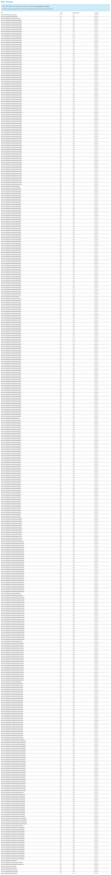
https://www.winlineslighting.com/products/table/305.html (11, 285)
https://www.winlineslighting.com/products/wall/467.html (11, 434)
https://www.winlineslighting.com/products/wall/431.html (11, 501)
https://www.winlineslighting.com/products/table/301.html (11, 292)
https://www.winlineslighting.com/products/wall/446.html (11, 473)
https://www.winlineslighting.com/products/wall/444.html (11, 477)
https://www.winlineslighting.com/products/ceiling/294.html (11, 29)
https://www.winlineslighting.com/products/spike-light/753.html (12, 722)
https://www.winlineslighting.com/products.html (9, 16)
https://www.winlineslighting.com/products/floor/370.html (11, 396)
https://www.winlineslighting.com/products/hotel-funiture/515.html (12, 541)
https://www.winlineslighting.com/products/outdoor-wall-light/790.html (13, 762)
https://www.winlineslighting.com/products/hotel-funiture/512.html (12, 547)
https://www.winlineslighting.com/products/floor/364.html (11, 407)
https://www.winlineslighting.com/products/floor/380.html (11, 377)
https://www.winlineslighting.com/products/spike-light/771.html (12, 689)
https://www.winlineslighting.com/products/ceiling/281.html (11, 53)
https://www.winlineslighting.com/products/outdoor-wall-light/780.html (13, 781)
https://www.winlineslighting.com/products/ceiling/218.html (11, 169)
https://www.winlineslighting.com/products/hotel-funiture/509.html (12, 552)
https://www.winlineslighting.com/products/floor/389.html (11, 361)
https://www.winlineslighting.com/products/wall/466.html (11, 436)
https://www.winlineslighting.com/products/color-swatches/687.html (12, 836)
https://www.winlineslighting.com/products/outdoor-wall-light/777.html (13, 786)
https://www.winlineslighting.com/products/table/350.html (11, 202)
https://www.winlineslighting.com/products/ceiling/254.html (11, 103)
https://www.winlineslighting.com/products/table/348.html (11, 206)
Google (36, 6)
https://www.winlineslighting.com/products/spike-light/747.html (12, 733)
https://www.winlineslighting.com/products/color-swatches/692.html (12, 845)
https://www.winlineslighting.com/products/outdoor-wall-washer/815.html (13, 823)
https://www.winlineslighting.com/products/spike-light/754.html (12, 720)
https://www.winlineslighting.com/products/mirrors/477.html (11, 536)
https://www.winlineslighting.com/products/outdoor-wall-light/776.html (13, 788)
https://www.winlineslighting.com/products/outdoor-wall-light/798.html (13, 748)
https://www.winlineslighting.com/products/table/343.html (11, 215)
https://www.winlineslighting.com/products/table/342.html (11, 217)
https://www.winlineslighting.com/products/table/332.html (11, 235)
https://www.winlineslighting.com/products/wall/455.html (11, 456)
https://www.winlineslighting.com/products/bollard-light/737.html (12, 655)
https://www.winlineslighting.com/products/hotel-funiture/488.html (12, 591)
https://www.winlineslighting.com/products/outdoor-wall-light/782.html (13, 777)
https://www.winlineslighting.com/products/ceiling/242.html (11, 125)
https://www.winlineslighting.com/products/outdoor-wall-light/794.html (13, 755)
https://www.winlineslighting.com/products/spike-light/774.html (12, 683)
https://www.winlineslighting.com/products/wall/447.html (11, 471)
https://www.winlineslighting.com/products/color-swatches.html (12, 825)
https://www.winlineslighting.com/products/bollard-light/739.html (12, 652)
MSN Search (41, 6)
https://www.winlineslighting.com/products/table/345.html (11, 211)
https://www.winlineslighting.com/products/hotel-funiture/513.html (12, 545)
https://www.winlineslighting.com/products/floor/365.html (11, 405)
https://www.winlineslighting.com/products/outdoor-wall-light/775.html (13, 790)
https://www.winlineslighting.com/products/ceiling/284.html (11, 47)
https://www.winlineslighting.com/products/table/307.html (11, 281)
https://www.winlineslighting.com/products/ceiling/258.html (11, 95)
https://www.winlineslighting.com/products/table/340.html (11, 221)
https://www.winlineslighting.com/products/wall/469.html (11, 431)
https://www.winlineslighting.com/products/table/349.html (11, 204)
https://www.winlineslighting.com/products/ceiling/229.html (11, 149)
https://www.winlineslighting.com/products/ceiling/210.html (11, 184)
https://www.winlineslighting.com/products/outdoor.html (10, 593)
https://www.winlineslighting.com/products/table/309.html (11, 278)
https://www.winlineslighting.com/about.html (9, 860)
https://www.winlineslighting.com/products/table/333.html (11, 233)
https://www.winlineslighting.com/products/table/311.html (11, 274)
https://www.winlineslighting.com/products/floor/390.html (11, 359)
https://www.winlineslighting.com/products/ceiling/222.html (11, 162)
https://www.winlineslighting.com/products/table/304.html (11, 287)
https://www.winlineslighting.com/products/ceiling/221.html (11, 163)
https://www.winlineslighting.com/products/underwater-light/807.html (13, 807)
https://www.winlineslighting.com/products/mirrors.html (10, 515)
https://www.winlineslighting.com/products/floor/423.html (11, 298)
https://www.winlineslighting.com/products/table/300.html (11, 294)
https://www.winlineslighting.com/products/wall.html (10, 418)
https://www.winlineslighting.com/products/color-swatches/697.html (12, 854)
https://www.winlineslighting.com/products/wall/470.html (11, 429)
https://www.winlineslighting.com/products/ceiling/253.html (11, 104)
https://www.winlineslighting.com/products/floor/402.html (11, 337)
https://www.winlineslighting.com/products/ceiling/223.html (11, 160)
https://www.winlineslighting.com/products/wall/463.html (11, 442)
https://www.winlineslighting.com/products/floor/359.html (11, 416)
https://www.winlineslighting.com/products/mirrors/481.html (11, 528)
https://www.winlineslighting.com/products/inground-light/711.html (12, 619)
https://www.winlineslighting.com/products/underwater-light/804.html (13, 812)
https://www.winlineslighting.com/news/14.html (9, 869)
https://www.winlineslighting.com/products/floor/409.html (11, 324)
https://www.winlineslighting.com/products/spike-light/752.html (12, 724)
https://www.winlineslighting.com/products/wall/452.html (11, 462)
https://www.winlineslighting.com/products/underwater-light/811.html (13, 799)
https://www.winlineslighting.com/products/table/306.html (11, 283)
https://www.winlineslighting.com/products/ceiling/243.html (11, 123)
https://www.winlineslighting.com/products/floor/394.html (11, 351)
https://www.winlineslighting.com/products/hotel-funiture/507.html (12, 556)
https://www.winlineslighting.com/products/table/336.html (11, 228)
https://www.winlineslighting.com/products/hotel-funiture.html (12, 539)
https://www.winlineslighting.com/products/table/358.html (11, 187)
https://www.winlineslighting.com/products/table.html (10, 186)
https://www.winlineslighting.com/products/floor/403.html (11, 335)
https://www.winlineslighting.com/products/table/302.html (11, 291)
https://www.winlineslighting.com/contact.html (9, 873)
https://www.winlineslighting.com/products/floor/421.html (11, 302)
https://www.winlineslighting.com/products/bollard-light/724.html (12, 679)
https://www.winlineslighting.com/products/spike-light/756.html (12, 716)
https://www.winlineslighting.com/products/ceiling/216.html (11, 173)
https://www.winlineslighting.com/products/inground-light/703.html (12, 633)
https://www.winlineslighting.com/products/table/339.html (11, 222)
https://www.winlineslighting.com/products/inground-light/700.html (12, 639)
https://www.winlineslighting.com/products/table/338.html (11, 224)
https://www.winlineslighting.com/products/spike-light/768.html (12, 694)
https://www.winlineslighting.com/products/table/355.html (11, 193)
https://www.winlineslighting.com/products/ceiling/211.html (11, 182)
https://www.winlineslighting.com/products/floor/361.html (11, 412)
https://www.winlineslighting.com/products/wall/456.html (11, 455)
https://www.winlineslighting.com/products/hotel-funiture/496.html (12, 576)
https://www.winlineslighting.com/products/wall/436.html (11, 491)
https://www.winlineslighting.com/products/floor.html (10, 296)
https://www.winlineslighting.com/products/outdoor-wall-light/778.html (13, 784)
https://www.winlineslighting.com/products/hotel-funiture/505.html (12, 560)
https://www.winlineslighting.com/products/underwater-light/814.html (13, 794)
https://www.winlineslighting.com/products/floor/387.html (11, 364)
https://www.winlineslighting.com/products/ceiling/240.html (11, 128)
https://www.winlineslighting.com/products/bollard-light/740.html (12, 650)
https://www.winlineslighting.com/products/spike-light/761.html (12, 707)
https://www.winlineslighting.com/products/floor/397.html (11, 346)
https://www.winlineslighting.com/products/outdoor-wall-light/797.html (13, 749)
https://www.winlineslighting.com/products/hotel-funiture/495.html (12, 578)
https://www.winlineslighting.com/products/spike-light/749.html (12, 729)
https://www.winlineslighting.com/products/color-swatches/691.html (12, 843)
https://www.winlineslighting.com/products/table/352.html (11, 198)
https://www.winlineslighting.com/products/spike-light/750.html (12, 727)
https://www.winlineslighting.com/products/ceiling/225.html (11, 156)
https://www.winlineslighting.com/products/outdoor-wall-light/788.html (13, 766)
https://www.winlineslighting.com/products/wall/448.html (11, 469)
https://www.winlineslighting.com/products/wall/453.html (11, 460)
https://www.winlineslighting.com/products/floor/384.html (11, 370)
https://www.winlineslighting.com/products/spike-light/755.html (12, 718)
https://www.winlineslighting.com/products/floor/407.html (11, 327)
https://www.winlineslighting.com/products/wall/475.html (11, 420)
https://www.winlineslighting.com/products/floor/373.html (11, 390)
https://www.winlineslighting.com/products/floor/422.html (11, 300)
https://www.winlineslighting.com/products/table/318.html (11, 261)
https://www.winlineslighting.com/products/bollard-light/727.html (12, 674)
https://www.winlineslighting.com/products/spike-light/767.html (12, 696)
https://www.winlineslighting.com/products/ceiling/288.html (11, 40)
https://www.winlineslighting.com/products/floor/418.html (11, 307)
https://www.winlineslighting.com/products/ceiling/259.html (11, 93)
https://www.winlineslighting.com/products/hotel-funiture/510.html (12, 550)
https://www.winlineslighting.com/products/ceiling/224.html (11, 158)
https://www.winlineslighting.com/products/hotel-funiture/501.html (12, 567)
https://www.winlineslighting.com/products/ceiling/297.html (11, 23)
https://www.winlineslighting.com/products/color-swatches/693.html (12, 847)
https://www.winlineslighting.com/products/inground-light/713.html (12, 615)
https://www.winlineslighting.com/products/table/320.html (11, 257)
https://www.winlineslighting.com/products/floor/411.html (11, 320)
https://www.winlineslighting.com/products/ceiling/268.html (11, 77)
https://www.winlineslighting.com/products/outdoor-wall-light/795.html (13, 753)
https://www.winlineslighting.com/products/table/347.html (11, 208)
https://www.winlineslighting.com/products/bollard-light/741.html (12, 648)
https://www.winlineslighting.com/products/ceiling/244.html (11, 121)
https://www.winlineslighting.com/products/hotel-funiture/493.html (12, 582)
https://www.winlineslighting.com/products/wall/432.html (11, 499)
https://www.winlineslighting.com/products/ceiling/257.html (11, 97)
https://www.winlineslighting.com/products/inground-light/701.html (12, 637)
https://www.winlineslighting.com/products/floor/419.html (11, 305)
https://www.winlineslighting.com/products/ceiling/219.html (11, 167)
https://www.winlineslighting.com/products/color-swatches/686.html (12, 834)
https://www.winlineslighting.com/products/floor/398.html (11, 344)
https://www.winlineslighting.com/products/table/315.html (11, 267)
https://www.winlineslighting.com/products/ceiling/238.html (11, 132)
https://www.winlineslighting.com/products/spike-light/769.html (12, 692)
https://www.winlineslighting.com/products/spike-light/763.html (12, 703)
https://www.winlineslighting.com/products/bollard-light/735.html (12, 659)
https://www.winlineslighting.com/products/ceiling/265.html (11, 82)
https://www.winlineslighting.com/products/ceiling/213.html (11, 178)
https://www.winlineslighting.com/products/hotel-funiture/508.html (12, 554)
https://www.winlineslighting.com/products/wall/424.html (11, 514)
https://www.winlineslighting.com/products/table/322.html (11, 254)
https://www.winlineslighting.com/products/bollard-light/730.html (12, 668)
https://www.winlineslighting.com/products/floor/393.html (11, 353)
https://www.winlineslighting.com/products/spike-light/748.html (12, 731)
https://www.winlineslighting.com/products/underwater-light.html (12, 792)
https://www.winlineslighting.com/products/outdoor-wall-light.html (12, 738)
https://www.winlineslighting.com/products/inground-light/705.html (12, 630)
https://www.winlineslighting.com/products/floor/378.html (11, 381)
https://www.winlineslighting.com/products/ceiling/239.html (11, 130)
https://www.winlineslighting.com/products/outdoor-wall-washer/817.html (13, 819)
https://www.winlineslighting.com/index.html (9, 14)
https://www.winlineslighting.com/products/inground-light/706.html (12, 628)
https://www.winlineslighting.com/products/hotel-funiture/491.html (12, 585)
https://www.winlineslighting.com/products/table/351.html (11, 200)
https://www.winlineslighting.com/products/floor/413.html (11, 316)
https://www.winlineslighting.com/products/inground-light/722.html (12, 598)
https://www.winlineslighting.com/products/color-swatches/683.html (12, 829)
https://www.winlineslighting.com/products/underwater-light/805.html (13, 810)
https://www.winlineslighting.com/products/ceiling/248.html (11, 114)
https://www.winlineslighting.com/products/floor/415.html (11, 313)
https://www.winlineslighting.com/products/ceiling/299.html (11, 20)
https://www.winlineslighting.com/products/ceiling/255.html (11, 101)
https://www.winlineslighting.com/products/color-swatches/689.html (12, 840)
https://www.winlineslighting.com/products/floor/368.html (11, 399)
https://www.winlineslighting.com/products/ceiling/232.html (11, 143)
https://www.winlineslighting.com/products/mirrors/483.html (11, 525)
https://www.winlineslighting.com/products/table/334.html (11, 232)
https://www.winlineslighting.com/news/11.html (9, 871)
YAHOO (47, 6)
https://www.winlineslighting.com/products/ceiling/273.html (11, 68)
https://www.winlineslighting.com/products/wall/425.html (11, 512)
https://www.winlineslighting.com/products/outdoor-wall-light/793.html (13, 757)
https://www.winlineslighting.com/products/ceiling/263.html (11, 86)
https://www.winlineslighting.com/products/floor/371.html (11, 394)
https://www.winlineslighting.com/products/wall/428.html (11, 506)
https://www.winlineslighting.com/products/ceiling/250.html (11, 110)
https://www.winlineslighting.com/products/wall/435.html (11, 493)
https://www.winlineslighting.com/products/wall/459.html (11, 449)
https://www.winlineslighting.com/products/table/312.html (11, 272)
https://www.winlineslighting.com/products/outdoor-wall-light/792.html (13, 759)
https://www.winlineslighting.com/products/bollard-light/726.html (12, 676)
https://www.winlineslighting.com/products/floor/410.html (11, 322)
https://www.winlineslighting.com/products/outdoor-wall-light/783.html (13, 775)
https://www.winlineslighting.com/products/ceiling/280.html (11, 55)
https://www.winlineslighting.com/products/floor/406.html (11, 329)
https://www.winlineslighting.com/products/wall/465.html (11, 438)
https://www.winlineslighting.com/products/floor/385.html (11, 368)
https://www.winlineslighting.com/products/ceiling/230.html (11, 147)
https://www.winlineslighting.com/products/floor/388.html (11, 362)
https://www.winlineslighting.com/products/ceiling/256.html (11, 99)
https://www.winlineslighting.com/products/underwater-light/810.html (13, 801)
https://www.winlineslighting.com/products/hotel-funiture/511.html (12, 549)
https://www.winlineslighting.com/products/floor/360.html (11, 414)
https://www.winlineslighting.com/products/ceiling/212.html (11, 180)
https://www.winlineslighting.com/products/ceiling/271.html (11, 71)
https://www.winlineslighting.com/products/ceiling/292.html (11, 33)
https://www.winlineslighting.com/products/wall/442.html (11, 480)
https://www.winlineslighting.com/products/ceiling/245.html (11, 119)
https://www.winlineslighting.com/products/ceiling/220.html (11, 165)
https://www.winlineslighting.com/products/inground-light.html (12, 595)
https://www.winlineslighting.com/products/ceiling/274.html (11, 66)
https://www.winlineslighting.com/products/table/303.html (11, 289)
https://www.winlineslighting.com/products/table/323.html (11, 252)
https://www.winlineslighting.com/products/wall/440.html (11, 484)
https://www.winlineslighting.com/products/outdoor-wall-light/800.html (13, 744)
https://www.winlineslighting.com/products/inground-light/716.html (12, 609)
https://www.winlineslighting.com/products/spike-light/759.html (12, 711)
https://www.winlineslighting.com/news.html (8, 867)
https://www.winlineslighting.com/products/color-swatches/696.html (12, 853)
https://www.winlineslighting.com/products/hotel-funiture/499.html (12, 571)
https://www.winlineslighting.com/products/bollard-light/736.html (12, 657)
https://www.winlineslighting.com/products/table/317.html (11, 263)
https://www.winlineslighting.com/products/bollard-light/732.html (12, 665)
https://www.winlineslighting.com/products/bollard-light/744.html (12, 643)
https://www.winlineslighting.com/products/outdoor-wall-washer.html (13, 816)
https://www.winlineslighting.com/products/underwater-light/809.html (13, 803)
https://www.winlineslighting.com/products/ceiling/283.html (11, 49)
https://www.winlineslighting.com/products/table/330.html (11, 239)
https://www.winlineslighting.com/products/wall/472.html (11, 425)
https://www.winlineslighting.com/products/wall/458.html (11, 451)
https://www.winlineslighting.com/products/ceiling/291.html (11, 34)
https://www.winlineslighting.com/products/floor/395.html (11, 350)
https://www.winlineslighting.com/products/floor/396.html (11, 348)
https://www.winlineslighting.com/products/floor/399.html (11, 342)
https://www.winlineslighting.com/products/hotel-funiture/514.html (12, 543)
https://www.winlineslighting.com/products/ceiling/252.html (11, 106)
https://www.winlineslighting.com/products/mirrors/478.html (11, 534)
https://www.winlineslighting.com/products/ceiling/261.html (11, 90)
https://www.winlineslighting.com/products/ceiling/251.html (11, 108)
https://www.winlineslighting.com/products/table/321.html (11, 256)
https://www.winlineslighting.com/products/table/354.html (11, 195)
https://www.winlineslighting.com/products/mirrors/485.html (11, 521)
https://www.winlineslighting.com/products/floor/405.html (11, 331)
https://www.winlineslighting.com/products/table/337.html (11, 226)
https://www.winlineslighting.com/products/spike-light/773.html (12, 685)
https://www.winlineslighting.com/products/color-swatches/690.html (12, 842)
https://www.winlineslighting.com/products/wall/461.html (11, 445)
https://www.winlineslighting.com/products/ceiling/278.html (11, 58)
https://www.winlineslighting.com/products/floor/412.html (11, 318)
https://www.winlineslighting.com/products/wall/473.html (11, 423)
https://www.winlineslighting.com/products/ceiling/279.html (11, 57)
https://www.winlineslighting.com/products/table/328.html (11, 243)
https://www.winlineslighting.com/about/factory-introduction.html (12, 864)
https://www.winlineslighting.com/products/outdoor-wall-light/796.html (13, 751)
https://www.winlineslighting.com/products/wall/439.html (11, 486)
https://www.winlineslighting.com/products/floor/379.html (11, 379)
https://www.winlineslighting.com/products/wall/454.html (11, 458)
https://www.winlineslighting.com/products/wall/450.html (11, 466)
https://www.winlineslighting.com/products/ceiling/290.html (11, 36)
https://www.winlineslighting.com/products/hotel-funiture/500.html (12, 569)
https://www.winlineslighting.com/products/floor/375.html (11, 386)
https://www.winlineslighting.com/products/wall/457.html (11, 453)
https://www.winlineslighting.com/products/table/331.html (11, 237)
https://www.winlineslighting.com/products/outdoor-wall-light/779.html (13, 783)
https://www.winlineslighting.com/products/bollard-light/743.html (12, 644)
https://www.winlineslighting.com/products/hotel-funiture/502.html (12, 565)
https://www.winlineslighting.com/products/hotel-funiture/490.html (12, 587)
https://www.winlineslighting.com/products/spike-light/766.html (12, 698)
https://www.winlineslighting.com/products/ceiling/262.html (11, 88)
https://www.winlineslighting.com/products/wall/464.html (11, 440)
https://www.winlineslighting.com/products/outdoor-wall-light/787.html (13, 768)
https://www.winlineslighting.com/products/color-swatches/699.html (12, 858)
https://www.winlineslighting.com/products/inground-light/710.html (12, 620)
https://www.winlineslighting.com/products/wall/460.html (11, 447)
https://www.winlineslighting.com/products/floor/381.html (11, 375)
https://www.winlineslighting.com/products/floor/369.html (11, 397)
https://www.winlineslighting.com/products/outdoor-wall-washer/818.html (13, 818)
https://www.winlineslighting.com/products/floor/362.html (11, 410)
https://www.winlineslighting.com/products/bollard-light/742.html (12, 646)
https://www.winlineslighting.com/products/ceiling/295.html (11, 27)
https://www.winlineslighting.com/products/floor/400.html (11, 340)
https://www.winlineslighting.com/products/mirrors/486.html (11, 519)
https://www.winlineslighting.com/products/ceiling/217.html (11, 171)
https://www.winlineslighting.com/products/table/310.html (11, 276)
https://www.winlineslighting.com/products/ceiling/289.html (11, 38)
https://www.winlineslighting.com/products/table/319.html (11, 259)
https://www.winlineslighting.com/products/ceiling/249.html (11, 112)
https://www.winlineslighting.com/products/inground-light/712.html (12, 617)
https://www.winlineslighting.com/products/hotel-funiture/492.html (12, 584)
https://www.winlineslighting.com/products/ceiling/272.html (11, 69)
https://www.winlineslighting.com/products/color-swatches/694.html (12, 849)
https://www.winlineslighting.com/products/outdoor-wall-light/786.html (13, 770)
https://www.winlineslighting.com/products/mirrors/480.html (11, 530)
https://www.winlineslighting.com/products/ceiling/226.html (11, 154)
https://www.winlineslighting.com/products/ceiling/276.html (11, 62)
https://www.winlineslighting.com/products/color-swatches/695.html (12, 851)
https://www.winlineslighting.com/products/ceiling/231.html (11, 145)
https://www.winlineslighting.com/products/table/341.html (11, 219)
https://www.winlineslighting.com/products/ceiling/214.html (11, 176)
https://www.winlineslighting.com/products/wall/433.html (11, 497)
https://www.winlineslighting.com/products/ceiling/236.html (11, 136)
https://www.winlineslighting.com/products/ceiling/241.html (11, 127)
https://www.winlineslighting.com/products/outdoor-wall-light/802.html (13, 740)
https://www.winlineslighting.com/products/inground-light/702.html (12, 635)
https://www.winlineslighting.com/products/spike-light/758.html (12, 713)
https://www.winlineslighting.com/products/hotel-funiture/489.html (12, 589)
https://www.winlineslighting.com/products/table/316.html (11, 265)
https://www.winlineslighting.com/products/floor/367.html (11, 401)
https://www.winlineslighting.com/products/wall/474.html (11, 421)
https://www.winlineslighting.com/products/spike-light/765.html (12, 700)
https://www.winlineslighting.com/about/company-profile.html (11, 862)
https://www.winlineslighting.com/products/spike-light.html (11, 681)
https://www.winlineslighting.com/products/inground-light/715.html (12, 611)
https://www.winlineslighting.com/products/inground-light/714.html (12, 613)
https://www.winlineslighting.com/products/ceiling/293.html (11, 31)
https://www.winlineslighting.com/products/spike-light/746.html (12, 735)
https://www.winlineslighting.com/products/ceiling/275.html (11, 64)
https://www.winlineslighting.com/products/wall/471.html (11, 427)
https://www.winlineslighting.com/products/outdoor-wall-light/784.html (13, 773)
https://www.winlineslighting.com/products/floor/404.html (11, 333)
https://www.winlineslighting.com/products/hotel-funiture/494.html (12, 580)
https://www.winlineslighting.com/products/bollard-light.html (11, 641)
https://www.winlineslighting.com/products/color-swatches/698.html (12, 856)
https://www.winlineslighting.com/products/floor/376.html (11, 385)
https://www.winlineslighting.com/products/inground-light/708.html (12, 624)
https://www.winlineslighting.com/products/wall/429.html (11, 504)
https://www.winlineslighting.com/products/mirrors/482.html (11, 526)
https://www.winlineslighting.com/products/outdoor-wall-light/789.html (13, 764)
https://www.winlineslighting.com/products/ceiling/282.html (11, 51)
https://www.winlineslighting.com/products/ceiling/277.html (11, 60)
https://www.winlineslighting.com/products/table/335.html (11, 230)
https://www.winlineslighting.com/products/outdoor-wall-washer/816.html (13, 821)
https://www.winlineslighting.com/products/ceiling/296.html (11, 25)
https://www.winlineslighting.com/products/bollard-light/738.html (12, 654)
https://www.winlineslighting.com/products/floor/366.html (11, 403)
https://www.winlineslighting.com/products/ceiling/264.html (11, 84)
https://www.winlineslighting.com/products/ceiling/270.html (11, 73)
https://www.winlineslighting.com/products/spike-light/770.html (12, 690)
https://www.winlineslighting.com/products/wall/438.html (11, 488)
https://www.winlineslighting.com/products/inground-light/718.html (12, 606)
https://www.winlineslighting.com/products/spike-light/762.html (12, 705)
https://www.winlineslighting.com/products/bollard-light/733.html (12, 663)
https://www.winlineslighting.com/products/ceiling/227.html (11, 152)
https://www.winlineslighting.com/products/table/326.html (11, 246)
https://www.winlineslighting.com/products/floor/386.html (11, 366)
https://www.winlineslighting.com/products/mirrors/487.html (11, 517)
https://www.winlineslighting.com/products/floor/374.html (11, 388)
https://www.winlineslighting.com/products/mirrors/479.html (11, 532)
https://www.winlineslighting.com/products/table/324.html (11, 250)
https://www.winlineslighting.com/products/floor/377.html (11, 383)
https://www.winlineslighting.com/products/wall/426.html (11, 510)
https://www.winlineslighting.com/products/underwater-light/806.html (13, 808)
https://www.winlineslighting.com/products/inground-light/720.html (12, 602)
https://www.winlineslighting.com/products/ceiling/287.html (11, 42)
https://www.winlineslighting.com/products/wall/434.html (11, 495)
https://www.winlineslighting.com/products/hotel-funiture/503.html (12, 563)
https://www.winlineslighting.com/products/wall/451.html (11, 464)
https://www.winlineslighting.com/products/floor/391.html (11, 357)
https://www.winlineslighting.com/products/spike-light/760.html (12, 709)
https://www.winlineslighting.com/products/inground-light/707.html (12, 626)
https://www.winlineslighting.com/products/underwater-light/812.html (13, 797)
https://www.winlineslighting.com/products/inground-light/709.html (12, 622)
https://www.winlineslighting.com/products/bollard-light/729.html (12, 670)
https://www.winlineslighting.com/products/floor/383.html (11, 372)
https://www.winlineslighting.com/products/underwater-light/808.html (13, 805)
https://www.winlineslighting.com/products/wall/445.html (11, 475)
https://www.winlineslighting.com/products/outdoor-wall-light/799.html (13, 746)
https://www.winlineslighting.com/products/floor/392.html (11, 355)
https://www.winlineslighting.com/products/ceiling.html (10, 18)
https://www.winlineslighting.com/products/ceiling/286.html (11, 44)
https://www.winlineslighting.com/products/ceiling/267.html (11, 79)
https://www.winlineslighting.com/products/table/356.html (11, 191)
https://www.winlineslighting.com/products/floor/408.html (11, 326)
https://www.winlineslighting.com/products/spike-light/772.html (12, 687)
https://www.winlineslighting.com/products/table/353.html (11, 197)
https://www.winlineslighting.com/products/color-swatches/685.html (12, 832)
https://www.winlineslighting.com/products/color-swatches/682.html (12, 827)
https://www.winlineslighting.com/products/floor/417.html (11, 309)
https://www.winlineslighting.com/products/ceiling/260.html (11, 92)
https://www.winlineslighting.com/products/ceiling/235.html (11, 138)
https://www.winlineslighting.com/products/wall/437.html (11, 490)
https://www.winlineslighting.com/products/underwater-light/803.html (13, 814)
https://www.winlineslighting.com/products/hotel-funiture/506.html (12, 558)
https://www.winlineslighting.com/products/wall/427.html (11, 508)
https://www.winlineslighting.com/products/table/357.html (11, 189)
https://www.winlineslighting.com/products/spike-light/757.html (12, 714)
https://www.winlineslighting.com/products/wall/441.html (11, 482)
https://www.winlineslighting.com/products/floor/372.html (11, 392)
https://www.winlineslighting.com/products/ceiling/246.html (11, 117)
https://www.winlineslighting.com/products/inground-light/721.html (12, 600)
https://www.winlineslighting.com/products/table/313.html (11, 270)
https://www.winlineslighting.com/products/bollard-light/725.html (12, 678)
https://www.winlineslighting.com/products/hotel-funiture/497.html (12, 574)
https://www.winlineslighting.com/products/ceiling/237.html (11, 134)
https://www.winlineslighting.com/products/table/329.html (11, 241)
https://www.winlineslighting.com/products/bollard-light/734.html (12, 661)
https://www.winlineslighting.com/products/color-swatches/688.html (12, 838)
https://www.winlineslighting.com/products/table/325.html (11, 248)
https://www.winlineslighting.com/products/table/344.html (11, 213)
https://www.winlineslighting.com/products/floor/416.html (11, 311)
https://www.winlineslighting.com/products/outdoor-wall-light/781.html (13, 779)
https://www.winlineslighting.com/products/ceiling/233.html (11, 141)
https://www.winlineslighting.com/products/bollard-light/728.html (12, 672)
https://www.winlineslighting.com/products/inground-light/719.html (12, 604)
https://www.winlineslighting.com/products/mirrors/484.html (11, 523)
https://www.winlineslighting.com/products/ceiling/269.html (11, 75)
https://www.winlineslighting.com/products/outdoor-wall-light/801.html (13, 742)
